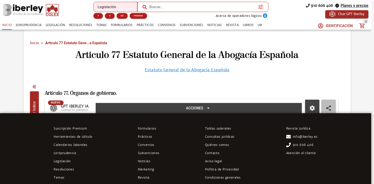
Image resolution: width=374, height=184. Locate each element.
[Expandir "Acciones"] (198, 110)
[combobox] (202, 7)
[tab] (7, 25)
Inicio (34, 43)
